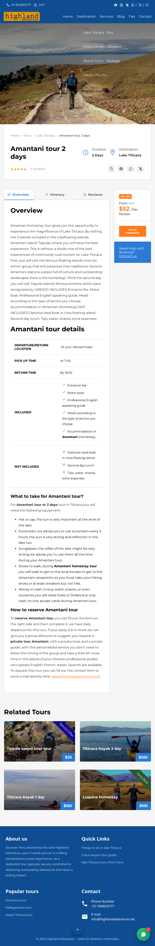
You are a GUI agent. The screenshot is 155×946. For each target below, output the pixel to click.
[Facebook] (115, 5)
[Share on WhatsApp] (131, 169)
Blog (121, 16)
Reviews (93, 195)
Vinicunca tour (16, 900)
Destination (86, 16)
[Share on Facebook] (121, 169)
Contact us (128, 256)
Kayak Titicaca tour (19, 915)
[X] (127, 5)
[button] (111, 169)
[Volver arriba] (77, 930)
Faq (132, 16)
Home (68, 16)
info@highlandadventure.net (113, 919)
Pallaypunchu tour (19, 907)
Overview (18, 195)
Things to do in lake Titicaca (101, 848)
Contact (145, 16)
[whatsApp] (132, 5)
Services (106, 16)
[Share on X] (140, 169)
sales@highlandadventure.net (76, 676)
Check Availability (133, 231)
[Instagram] (121, 5)
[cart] (139, 5)
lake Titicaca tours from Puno (103, 862)
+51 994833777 (21, 4)
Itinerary (55, 195)
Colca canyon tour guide (99, 855)
